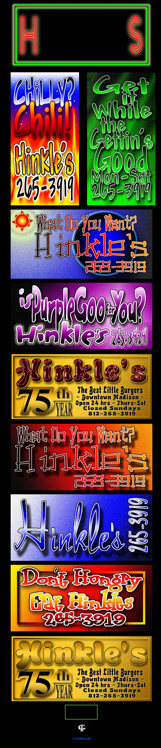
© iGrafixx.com (81, 738)
